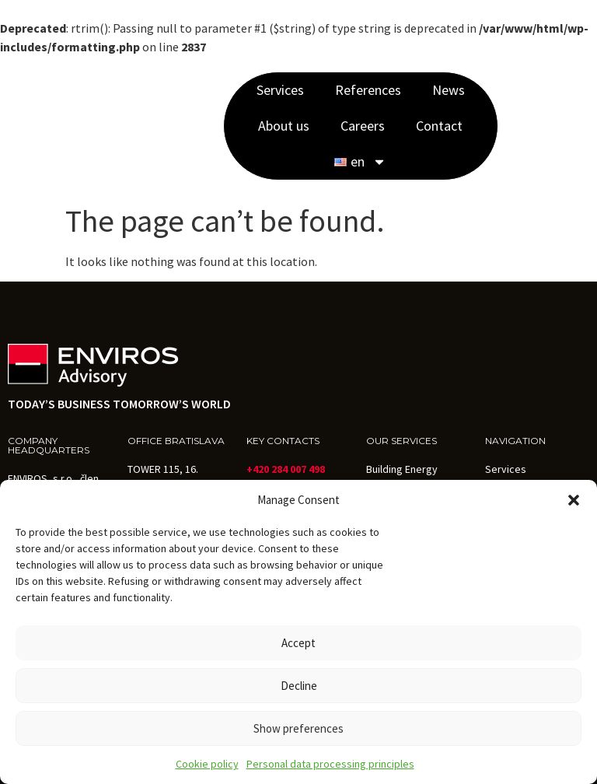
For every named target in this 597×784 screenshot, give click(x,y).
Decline (299, 685)
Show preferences (298, 728)
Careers (362, 126)
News (448, 90)
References (368, 90)
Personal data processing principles (330, 764)
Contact (439, 126)
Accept (298, 642)
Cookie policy (207, 764)
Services (280, 90)
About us (283, 126)
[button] (573, 500)
